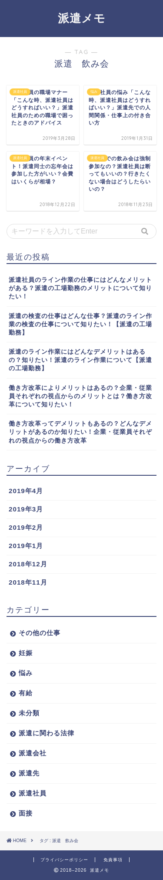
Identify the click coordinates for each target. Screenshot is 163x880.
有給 (26, 693)
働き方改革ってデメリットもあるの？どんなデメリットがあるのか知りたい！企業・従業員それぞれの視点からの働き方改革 (80, 431)
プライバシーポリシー (64, 859)
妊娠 (26, 653)
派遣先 (29, 773)
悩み (26, 673)
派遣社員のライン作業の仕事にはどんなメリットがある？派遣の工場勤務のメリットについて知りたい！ (80, 288)
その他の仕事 (39, 632)
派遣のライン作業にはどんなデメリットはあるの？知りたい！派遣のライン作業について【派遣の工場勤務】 (80, 360)
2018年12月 (28, 564)
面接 (26, 813)
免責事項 (113, 859)
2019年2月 (26, 527)
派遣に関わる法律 (46, 733)
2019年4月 (26, 490)
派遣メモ (82, 18)
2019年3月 (26, 509)
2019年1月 (26, 545)
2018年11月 (28, 582)
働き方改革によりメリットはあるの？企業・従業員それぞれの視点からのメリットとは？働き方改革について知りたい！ (80, 396)
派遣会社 (33, 753)
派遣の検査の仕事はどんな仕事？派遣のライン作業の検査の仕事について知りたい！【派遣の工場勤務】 (80, 324)
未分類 (29, 713)
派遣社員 (33, 793)
